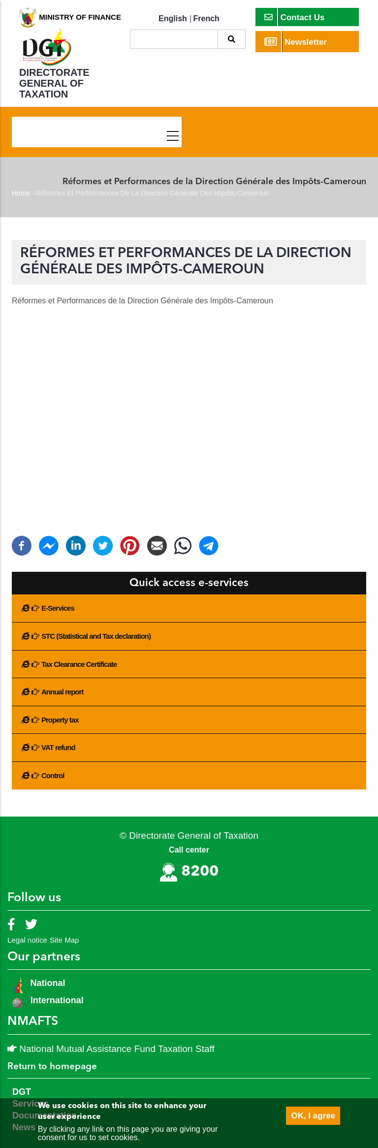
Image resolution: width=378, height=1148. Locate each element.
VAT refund (58, 747)
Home (21, 193)
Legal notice (27, 940)
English (172, 18)
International (57, 1000)
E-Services (57, 608)
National (46, 983)
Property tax (60, 720)
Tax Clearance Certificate (79, 664)
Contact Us (294, 17)
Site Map (64, 940)
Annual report (62, 692)
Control (52, 775)
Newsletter (296, 41)
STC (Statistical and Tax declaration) (96, 636)
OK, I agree (313, 1115)
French (206, 18)
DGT (21, 1092)
